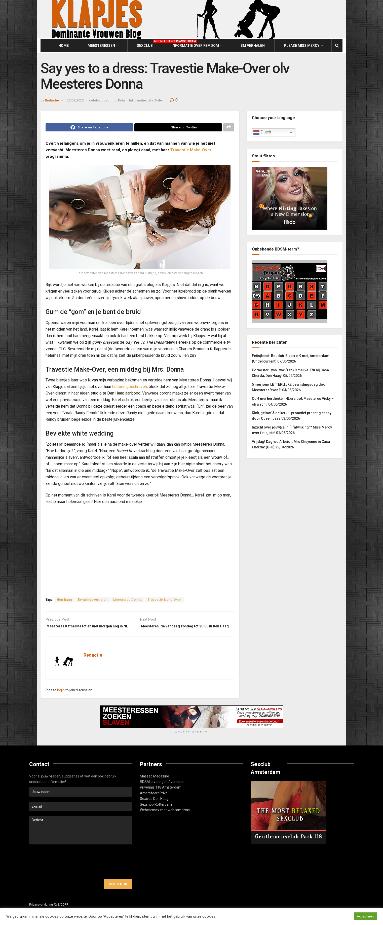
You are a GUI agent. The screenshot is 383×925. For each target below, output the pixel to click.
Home (63, 46)
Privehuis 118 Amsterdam (160, 796)
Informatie (137, 100)
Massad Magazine (154, 785)
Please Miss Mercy (301, 46)
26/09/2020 (75, 100)
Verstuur (118, 893)
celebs (94, 100)
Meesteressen (101, 46)
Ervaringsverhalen (92, 601)
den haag (64, 601)
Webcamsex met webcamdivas (165, 819)
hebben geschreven (129, 388)
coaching (109, 100)
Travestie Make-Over (191, 151)
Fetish (123, 100)
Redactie (52, 100)
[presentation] (67, 870)
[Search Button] (337, 45)
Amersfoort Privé (154, 802)
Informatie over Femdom (195, 46)
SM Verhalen (253, 46)
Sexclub (145, 45)
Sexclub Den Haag (154, 807)
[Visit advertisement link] (191, 725)
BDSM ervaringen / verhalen (162, 791)
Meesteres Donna (127, 601)
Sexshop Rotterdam (156, 813)
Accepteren (365, 916)
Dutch (262, 132)
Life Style (154, 100)
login (61, 699)
